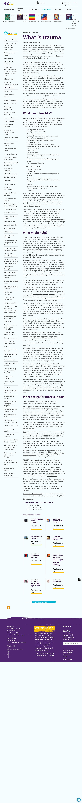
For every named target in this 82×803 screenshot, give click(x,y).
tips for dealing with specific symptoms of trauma (43, 241)
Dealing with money (10, 338)
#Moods (61, 21)
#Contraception (34, 21)
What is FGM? (8, 181)
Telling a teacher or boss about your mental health (10, 447)
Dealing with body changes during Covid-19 (10, 371)
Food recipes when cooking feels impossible (10, 327)
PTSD (55, 453)
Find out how (67, 659)
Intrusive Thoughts (10, 154)
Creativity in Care (10, 209)
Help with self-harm (10, 40)
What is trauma (9, 88)
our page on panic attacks (51, 298)
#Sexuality (30, 21)
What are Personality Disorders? (58, 521)
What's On (58, 9)
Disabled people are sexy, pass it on (36, 584)
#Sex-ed (38, 21)
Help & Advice (46, 9)
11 (47, 602)
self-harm (49, 159)
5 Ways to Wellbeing (10, 225)
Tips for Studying (10, 177)
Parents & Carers (20, 10)
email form (50, 474)
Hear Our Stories (9, 118)
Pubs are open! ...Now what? (58, 538)
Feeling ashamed (33, 142)
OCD (42, 21)
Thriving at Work (9, 228)
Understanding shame (34, 509)
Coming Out (8, 321)
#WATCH (10, 33)
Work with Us (11, 638)
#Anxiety (50, 21)
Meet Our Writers (9, 213)
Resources (7, 387)
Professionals (9, 9)
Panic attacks (31, 150)
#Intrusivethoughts (46, 21)
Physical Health (9, 360)
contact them (50, 462)
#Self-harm (6, 21)
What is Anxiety (9, 79)
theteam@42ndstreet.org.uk (16, 635)
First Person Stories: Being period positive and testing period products (58, 561)
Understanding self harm (35, 507)
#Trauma (25, 32)
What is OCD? (50, 15)
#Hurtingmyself (10, 21)
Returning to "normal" (36, 537)
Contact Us (10, 640)
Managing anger (9, 184)
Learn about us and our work (44, 655)
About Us (70, 9)
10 (44, 602)
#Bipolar (55, 21)
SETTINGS (40, 3)
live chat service (52, 476)
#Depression (58, 21)
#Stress (71, 28)
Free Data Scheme (10, 103)
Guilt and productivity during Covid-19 (10, 349)
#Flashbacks (34, 32)
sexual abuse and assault (37, 483)
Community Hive (9, 121)
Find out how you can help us (44, 653)
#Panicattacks (68, 28)
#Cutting (14, 21)
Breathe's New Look (10, 100)
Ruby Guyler (29, 499)
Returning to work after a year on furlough (10, 455)
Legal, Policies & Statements (16, 642)
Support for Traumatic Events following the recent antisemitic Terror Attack (10, 71)
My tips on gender (10, 303)
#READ (15, 33)
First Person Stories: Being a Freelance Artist (10, 243)
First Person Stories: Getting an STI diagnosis (10, 404)
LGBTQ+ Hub (8, 232)
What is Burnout (9, 222)
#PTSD (29, 32)
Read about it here (36, 527)
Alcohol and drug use (11, 425)
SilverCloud (8, 91)
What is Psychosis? (10, 272)
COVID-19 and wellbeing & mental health (10, 462)
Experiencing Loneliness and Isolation (9, 132)
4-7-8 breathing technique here (43, 294)
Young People (33, 9)
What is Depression (10, 174)
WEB (8, 654)
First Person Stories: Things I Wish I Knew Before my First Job (11, 261)
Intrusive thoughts (33, 505)
